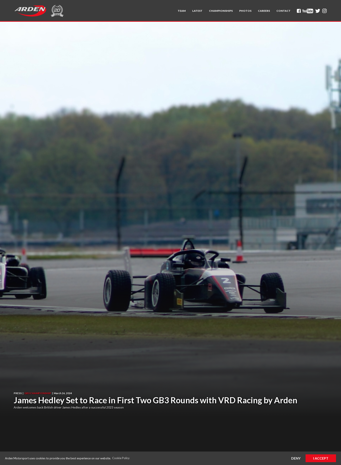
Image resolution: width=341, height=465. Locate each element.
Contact (283, 10)
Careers (264, 10)
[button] (182, 10)
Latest (197, 10)
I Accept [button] (320, 458)
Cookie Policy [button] (121, 458)
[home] (30, 11)
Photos (245, 10)
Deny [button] (296, 458)
